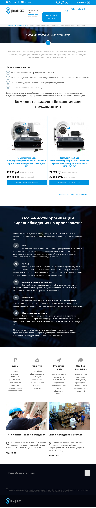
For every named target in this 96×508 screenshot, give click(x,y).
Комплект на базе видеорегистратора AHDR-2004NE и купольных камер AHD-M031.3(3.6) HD (26, 162)
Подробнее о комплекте (27, 183)
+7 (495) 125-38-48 (75, 10)
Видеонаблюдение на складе (65, 436)
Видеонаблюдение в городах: (21, 474)
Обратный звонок (51, 17)
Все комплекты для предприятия (73, 194)
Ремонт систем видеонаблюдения (25, 436)
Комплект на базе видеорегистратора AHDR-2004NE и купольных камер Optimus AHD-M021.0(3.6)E (69, 162)
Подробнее (11, 454)
